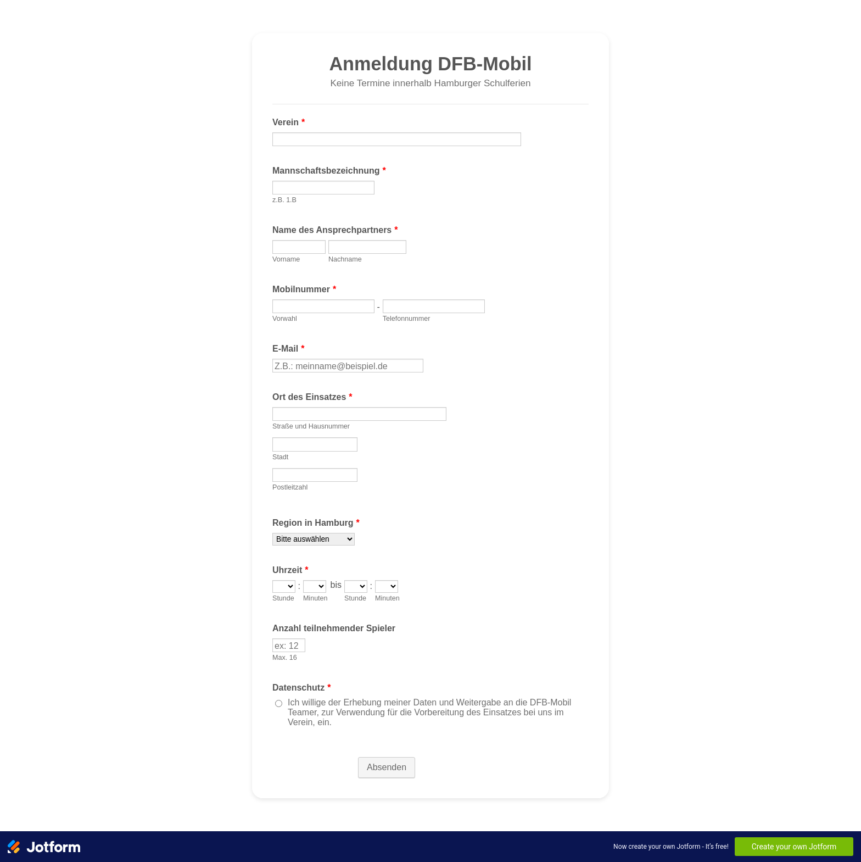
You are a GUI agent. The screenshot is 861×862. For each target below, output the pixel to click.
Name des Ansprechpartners (335, 230)
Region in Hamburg (316, 522)
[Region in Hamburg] (313, 539)
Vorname (286, 259)
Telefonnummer (407, 318)
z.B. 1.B (284, 200)
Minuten (315, 598)
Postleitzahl (290, 487)
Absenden (386, 767)
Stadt (280, 457)
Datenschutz (301, 687)
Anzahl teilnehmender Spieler (333, 628)
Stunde (283, 598)
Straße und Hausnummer (311, 426)
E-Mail (288, 348)
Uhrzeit (290, 570)
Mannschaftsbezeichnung (329, 170)
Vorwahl (284, 318)
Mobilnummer (304, 289)
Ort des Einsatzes (312, 397)
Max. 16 (284, 657)
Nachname (345, 259)
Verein (288, 122)
